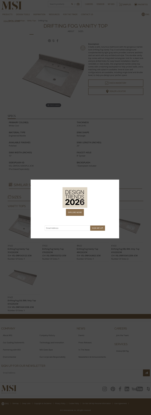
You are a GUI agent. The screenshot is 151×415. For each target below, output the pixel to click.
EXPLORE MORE (75, 212)
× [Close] (116, 182)
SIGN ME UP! (97, 228)
